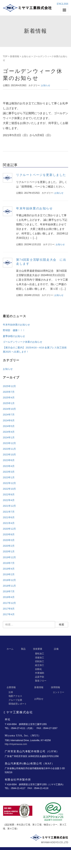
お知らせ (26, 56)
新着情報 (14, 56)
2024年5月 (9, 426)
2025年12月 (9, 386)
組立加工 (39, 665)
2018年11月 (9, 585)
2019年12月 (9, 557)
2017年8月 (9, 608)
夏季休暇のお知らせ (14, 336)
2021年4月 (9, 523)
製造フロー (40, 680)
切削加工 (39, 661)
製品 (23, 649)
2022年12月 (9, 483)
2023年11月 (9, 448)
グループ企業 (15, 700)
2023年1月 (9, 477)
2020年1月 (9, 551)
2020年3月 (9, 540)
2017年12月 (9, 603)
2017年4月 (9, 614)
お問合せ (38, 699)
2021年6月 (9, 517)
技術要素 (37, 649)
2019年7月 (9, 563)
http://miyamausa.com (16, 744)
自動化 (38, 669)
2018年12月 (9, 580)
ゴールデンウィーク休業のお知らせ (22, 341)
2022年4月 (9, 500)
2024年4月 (9, 431)
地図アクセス (15, 696)
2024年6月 (9, 420)
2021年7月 (9, 511)
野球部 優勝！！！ (14, 330)
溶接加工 (39, 657)
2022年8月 (9, 494)
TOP (5, 56)
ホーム (10, 649)
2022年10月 (9, 488)
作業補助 (39, 673)
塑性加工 (39, 653)
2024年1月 (9, 437)
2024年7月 (9, 414)
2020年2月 (9, 545)
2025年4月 (9, 397)
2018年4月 (9, 597)
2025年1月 (9, 403)
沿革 (11, 692)
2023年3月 (9, 471)
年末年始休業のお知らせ (34, 208)
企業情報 (11, 687)
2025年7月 (9, 391)
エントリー (58, 692)
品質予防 (39, 677)
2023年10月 (9, 454)
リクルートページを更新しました (41, 174)
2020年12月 (9, 528)
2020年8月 (9, 534)
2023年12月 (9, 443)
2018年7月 (9, 591)
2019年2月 (9, 574)
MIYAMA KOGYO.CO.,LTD (54, 842)
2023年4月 (9, 466)
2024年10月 (9, 408)
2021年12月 (9, 505)
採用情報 (55, 687)
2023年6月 (9, 460)
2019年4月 (9, 568)
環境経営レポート (18, 703)
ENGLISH (62, 3)
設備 (56, 649)
